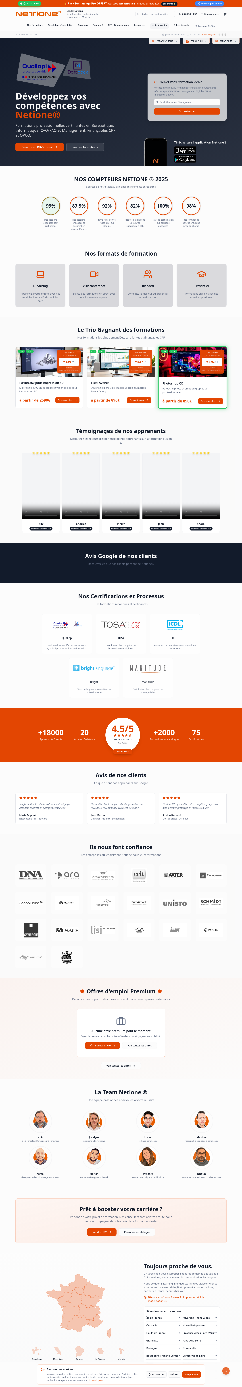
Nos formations (35, 25)
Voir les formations (85, 147)
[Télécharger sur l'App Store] (200, 150)
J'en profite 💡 (169, 3)
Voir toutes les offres (139, 1045)
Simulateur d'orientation (60, 25)
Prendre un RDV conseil (40, 147)
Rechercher (187, 111)
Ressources (139, 25)
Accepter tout (192, 1374)
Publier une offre (102, 1045)
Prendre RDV (102, 1235)
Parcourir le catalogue (137, 1235)
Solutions (83, 25)
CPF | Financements (118, 25)
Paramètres (156, 1374)
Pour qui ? (98, 25)
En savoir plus (67, 400)
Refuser (174, 1374)
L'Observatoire (159, 25)
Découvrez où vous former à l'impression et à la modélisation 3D (176, 1301)
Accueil (33, 34)
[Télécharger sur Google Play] (200, 159)
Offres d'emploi (181, 25)
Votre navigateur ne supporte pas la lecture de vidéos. (41, 486)
